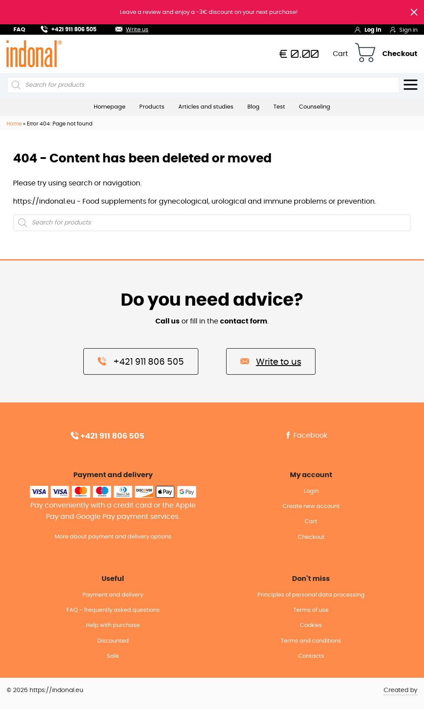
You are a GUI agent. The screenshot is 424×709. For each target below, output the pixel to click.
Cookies (311, 625)
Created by (400, 690)
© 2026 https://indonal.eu (45, 690)
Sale (113, 656)
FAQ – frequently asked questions (113, 610)
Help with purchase (113, 625)
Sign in (403, 29)
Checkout (399, 53)
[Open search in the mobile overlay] (203, 85)
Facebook (306, 435)
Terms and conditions (311, 641)
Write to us (270, 361)
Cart (340, 53)
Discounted (113, 641)
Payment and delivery (112, 595)
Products (151, 107)
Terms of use (311, 610)
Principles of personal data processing (311, 595)
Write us (126, 28)
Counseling (314, 107)
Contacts (311, 656)
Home (14, 123)
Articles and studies (205, 107)
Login (311, 491)
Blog (253, 107)
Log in (367, 29)
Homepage (109, 107)
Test (279, 107)
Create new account (311, 506)
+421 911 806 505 (68, 28)
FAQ (19, 30)
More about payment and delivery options (113, 537)
